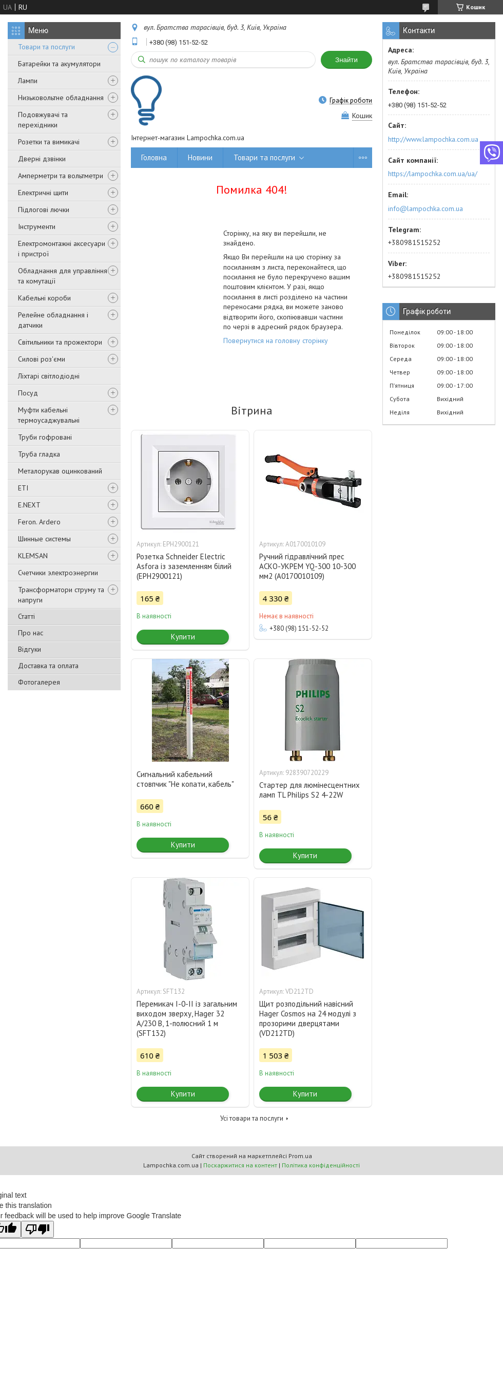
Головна (154, 157)
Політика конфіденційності (321, 1165)
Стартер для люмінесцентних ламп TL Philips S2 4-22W (309, 790)
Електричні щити (43, 192)
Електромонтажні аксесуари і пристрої (61, 248)
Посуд (28, 393)
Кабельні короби (44, 298)
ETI (23, 488)
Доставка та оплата (48, 665)
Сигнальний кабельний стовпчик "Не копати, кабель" (185, 779)
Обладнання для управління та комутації (62, 276)
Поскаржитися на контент (240, 1165)
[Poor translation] (37, 1229)
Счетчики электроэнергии (58, 572)
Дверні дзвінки (42, 158)
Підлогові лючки (43, 209)
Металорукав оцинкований (60, 471)
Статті (26, 616)
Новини (200, 157)
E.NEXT (29, 504)
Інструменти (36, 226)
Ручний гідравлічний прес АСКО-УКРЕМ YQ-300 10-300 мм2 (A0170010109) (307, 566)
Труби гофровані (45, 437)
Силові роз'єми (41, 359)
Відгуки (29, 649)
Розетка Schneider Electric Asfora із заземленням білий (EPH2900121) (184, 566)
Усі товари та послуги (251, 1118)
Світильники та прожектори (60, 342)
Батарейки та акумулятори (59, 63)
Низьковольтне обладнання (61, 97)
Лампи (27, 80)
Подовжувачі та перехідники (43, 119)
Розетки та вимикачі (49, 141)
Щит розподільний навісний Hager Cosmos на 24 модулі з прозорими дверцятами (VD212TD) (307, 1018)
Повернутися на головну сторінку (275, 340)
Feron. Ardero (39, 521)
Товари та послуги (46, 46)
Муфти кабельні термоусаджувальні (49, 415)
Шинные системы (44, 538)
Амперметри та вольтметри (60, 175)
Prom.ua (300, 1156)
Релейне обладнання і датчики (53, 320)
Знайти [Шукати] (346, 60)
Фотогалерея (39, 682)
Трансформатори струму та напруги (61, 594)
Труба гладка (39, 454)
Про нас (30, 632)
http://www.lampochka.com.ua (433, 139)
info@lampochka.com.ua (425, 208)
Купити (183, 636)
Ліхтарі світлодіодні (49, 376)
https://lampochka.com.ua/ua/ (432, 173)
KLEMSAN (33, 555)
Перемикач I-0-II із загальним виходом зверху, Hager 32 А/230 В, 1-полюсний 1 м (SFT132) (187, 1018)
